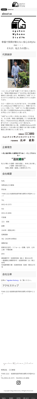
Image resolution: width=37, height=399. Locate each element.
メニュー (33, 398)
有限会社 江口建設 (18, 4)
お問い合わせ (26, 398)
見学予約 (19, 398)
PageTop (4, 398)
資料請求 (11, 398)
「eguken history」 (13, 280)
